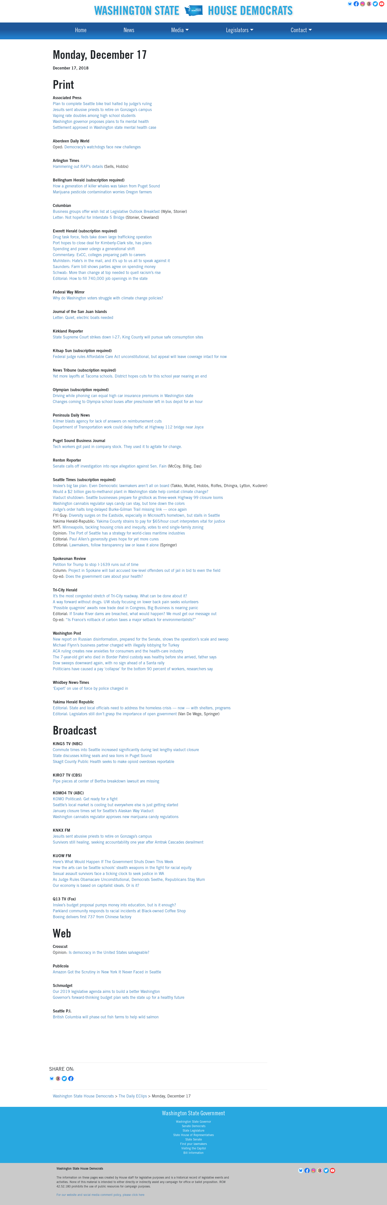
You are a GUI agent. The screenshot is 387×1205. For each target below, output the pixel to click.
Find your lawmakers (193, 1144)
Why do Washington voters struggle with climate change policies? (108, 298)
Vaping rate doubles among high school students (94, 116)
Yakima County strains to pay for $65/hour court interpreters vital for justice (161, 522)
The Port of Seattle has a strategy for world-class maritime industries (127, 534)
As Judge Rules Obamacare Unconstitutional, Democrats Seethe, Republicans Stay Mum (129, 880)
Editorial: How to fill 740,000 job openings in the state (100, 279)
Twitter (376, 4)
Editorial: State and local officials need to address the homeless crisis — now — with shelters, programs (142, 708)
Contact (299, 31)
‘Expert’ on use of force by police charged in (90, 689)
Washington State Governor (193, 1121)
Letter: (58, 318)
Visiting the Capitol (193, 1148)
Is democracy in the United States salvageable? (109, 953)
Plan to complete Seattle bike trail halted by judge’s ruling (102, 104)
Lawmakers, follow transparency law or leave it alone (114, 545)
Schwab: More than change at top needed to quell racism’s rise (107, 273)
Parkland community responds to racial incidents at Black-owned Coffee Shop (119, 911)
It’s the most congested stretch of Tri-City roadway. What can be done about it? (120, 596)
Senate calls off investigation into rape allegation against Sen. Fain (110, 467)
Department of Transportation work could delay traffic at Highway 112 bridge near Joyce (128, 427)
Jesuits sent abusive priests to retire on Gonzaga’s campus (102, 110)
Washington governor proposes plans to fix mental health (101, 122)
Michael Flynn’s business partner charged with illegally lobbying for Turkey (116, 645)
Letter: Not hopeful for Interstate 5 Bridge (88, 218)
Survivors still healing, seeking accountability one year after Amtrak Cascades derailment (128, 843)
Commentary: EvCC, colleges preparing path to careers (99, 255)
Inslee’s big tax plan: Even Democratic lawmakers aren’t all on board (111, 486)
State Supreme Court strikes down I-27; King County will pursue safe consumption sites (128, 337)
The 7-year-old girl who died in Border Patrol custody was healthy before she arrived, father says (134, 657)
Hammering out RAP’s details (78, 167)
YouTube (382, 4)
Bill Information (193, 1153)
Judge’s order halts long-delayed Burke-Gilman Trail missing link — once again (120, 510)
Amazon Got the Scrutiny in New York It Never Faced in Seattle (107, 972)
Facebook (357, 4)
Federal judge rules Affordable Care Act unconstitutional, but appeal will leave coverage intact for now (140, 357)
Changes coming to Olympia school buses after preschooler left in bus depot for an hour (128, 402)
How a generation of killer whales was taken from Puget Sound (106, 186)
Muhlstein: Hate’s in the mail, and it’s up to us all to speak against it (111, 261)
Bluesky (52, 1078)
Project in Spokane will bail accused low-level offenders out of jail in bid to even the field (144, 571)
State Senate (193, 1139)
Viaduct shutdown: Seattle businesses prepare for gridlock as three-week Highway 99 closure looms (138, 498)
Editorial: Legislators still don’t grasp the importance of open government (115, 714)
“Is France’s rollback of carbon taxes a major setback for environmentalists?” (131, 620)
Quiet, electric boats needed (89, 318)
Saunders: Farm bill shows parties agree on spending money (104, 267)
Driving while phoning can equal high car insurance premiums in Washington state (123, 396)
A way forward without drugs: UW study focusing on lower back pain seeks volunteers (125, 602)
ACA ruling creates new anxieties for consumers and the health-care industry (118, 651)
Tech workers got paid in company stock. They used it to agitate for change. (117, 447)
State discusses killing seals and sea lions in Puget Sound (102, 756)
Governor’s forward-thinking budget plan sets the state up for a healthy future (118, 998)
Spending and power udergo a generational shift (94, 249)
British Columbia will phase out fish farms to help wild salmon (106, 1017)
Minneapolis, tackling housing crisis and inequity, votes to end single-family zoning (132, 528)
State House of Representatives (193, 1135)
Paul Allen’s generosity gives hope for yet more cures (114, 539)
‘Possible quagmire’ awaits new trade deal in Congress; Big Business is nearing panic (125, 608)
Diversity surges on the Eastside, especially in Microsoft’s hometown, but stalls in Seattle (144, 516)
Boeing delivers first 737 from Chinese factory (92, 917)
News (129, 31)
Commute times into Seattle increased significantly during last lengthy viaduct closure (126, 750)
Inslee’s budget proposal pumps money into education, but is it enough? (114, 905)
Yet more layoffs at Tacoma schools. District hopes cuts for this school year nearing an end (130, 377)
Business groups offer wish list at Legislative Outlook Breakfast (106, 212)
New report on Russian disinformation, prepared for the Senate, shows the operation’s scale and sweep (141, 640)
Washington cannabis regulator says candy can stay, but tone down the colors (119, 504)
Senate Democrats (193, 1126)
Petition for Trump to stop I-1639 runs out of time (95, 565)
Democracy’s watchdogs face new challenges (102, 147)
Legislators (237, 31)
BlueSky (350, 4)
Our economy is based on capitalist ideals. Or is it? (96, 886)
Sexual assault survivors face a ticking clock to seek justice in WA (108, 874)
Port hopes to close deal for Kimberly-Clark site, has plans (102, 243)
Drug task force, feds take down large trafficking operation (102, 237)
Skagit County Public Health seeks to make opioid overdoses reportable (113, 762)
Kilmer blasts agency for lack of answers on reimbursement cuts (107, 422)
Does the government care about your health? (104, 577)
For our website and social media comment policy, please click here (100, 1195)
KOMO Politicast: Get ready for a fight (85, 799)
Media (177, 31)
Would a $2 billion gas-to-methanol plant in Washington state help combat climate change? (130, 492)
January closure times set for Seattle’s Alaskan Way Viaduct (103, 811)
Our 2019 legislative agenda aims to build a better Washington (106, 992)
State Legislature (193, 1130)
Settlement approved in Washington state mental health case (104, 128)
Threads (370, 4)
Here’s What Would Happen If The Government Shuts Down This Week (113, 862)
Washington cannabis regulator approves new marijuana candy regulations (115, 817)
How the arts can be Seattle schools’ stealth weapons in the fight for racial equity (122, 868)
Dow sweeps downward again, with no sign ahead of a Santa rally (108, 663)
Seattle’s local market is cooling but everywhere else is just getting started (115, 805)
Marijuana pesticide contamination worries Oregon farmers (102, 192)
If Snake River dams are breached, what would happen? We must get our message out (142, 614)
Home (80, 31)
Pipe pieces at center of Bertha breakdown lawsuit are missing (106, 781)
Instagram (363, 4)
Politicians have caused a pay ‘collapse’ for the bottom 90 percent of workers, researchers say (133, 669)
